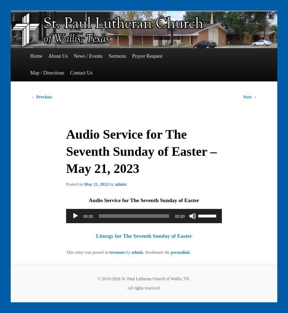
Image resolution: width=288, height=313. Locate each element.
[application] (144, 216)
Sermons (117, 56)
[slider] (134, 216)
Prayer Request (147, 56)
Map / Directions (47, 73)
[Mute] (192, 216)
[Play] (75, 216)
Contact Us (81, 73)
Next (250, 96)
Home (36, 56)
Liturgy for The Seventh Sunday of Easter (144, 236)
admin (120, 184)
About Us (58, 56)
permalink (180, 252)
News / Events (88, 56)
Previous (41, 96)
